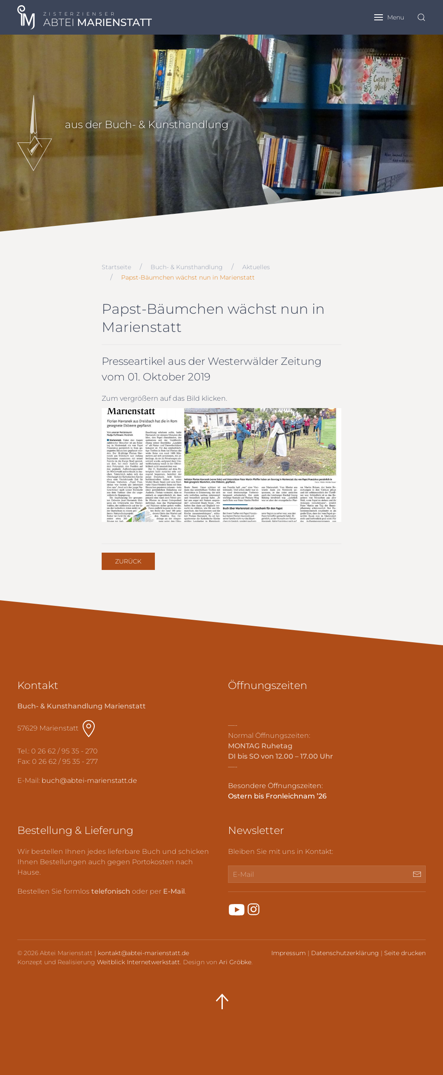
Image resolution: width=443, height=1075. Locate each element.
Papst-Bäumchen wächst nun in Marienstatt (188, 277)
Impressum (288, 953)
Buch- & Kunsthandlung (187, 267)
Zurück (128, 561)
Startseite (116, 267)
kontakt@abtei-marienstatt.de (143, 953)
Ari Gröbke (235, 962)
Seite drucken (405, 953)
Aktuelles (256, 267)
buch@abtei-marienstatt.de (89, 780)
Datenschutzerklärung (345, 953)
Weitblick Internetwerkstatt (138, 962)
